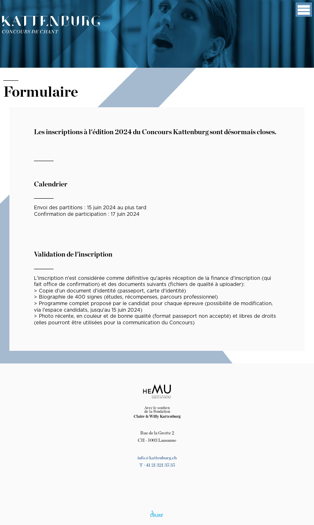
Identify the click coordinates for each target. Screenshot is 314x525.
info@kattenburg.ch (157, 458)
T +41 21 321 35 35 (157, 465)
